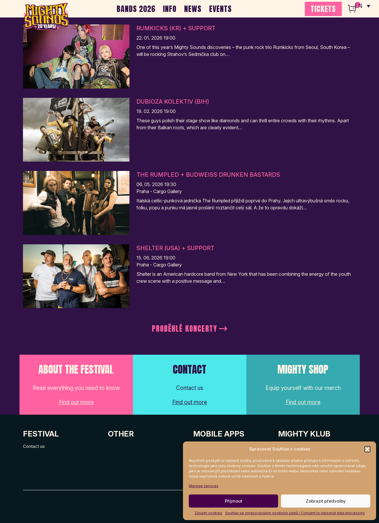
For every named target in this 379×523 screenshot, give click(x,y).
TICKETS (323, 9)
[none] (362, 5)
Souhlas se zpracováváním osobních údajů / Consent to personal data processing (295, 513)
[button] (367, 449)
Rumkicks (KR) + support (176, 28)
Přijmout (233, 501)
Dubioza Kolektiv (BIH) (172, 101)
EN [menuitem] (359, 6)
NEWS (193, 9)
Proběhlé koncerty (184, 328)
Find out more (76, 402)
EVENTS (220, 9)
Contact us (34, 446)
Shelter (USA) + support (175, 248)
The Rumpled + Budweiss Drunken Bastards (208, 174)
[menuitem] (362, 5)
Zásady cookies (208, 513)
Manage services (203, 486)
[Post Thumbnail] (76, 56)
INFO (170, 9)
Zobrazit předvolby (326, 501)
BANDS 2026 (136, 9)
